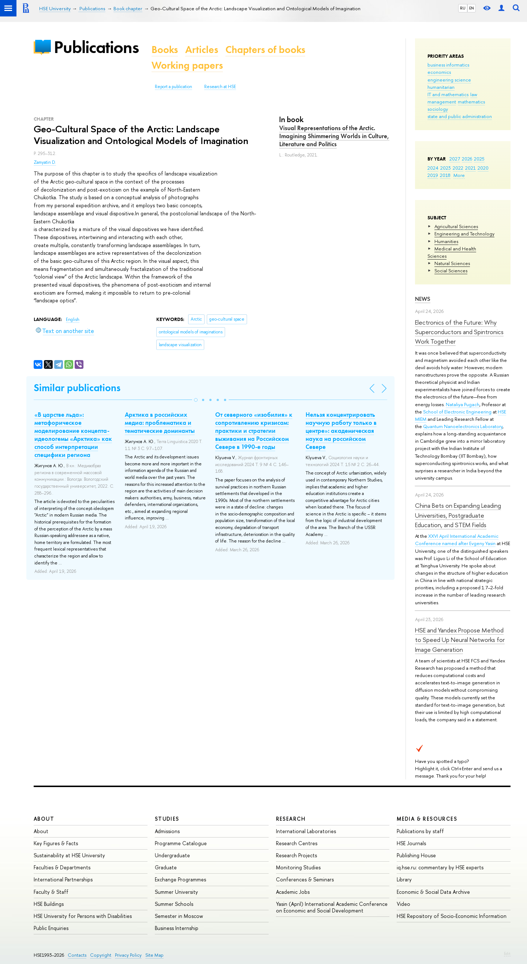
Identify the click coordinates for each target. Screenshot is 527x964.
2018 (445, 175)
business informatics (448, 64)
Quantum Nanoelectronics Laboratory (462, 426)
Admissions (167, 831)
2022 (458, 168)
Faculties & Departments (62, 867)
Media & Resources (427, 818)
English (72, 319)
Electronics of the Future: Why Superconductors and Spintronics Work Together (459, 332)
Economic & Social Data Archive (433, 891)
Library (404, 879)
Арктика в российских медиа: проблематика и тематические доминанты (160, 423)
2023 (445, 168)
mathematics (471, 101)
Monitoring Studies (298, 867)
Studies (167, 818)
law (473, 94)
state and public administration (459, 116)
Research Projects (296, 855)
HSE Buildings (49, 903)
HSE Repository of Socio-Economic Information (452, 915)
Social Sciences (450, 270)
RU (463, 8)
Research (291, 818)
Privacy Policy (128, 955)
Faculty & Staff (51, 891)
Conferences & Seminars (305, 879)
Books (165, 49)
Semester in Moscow (179, 915)
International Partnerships (63, 879)
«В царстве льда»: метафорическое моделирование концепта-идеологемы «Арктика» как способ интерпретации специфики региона (73, 435)
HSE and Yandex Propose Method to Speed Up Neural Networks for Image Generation (460, 640)
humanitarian (441, 87)
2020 (483, 168)
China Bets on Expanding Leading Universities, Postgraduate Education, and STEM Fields (458, 515)
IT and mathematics (447, 94)
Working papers (187, 65)
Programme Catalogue (181, 843)
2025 (479, 158)
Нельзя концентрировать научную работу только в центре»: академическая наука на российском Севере (341, 431)
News (422, 299)
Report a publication (173, 87)
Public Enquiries (51, 928)
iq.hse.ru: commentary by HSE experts (440, 867)
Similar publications (77, 387)
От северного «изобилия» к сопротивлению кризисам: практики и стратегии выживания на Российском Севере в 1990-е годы (253, 431)
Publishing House (416, 855)
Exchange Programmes (180, 879)
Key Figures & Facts (56, 843)
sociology (437, 109)
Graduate (166, 867)
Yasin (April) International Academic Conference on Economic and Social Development (332, 907)
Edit (507, 953)
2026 (467, 158)
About (44, 818)
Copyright (100, 955)
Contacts (77, 955)
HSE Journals (411, 843)
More (459, 175)
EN (471, 8)
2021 (470, 168)
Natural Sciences (452, 263)
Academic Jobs (293, 891)
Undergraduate (172, 855)
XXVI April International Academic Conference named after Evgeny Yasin (456, 540)
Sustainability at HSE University (69, 855)
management (441, 101)
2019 (432, 175)
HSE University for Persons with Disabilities (83, 915)
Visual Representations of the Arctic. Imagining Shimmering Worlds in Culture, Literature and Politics (334, 136)
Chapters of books (265, 49)
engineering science (449, 79)
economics (439, 72)
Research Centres (296, 843)
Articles (201, 49)
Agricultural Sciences (456, 226)
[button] (195, 400)
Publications (96, 47)
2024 (432, 168)
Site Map (154, 955)
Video (403, 903)
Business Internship (176, 928)
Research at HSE (220, 87)
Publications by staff (420, 831)
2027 (454, 158)
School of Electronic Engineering (457, 411)
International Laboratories (306, 831)
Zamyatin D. (45, 162)
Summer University (176, 891)
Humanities (446, 241)
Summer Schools (174, 903)
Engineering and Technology (464, 233)
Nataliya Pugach (462, 404)
